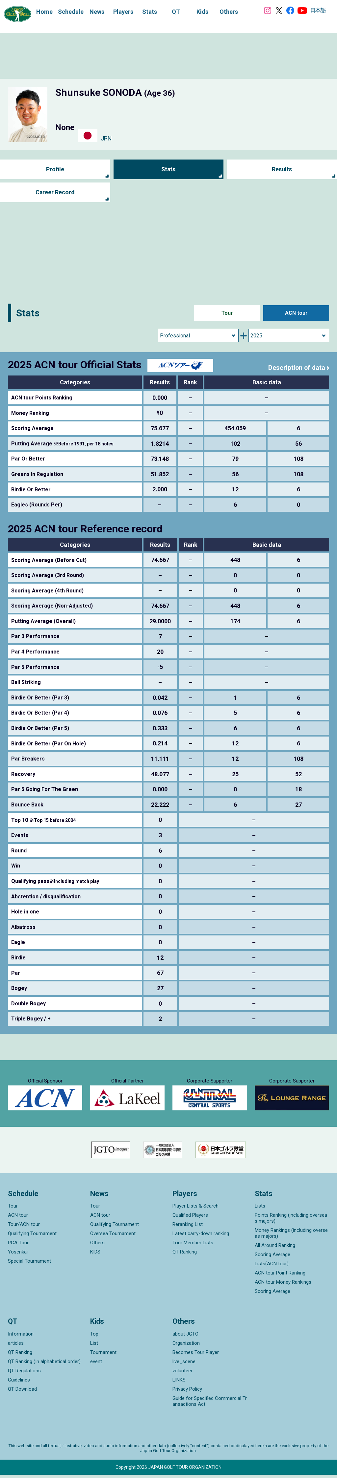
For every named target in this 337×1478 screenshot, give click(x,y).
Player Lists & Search (195, 1209)
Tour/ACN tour (24, 1228)
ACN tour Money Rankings (283, 1285)
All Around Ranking (275, 1249)
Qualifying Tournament (32, 1237)
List (94, 1346)
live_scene (183, 1365)
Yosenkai (18, 1255)
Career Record (55, 192)
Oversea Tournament (113, 1237)
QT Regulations (24, 1374)
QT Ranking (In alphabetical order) (44, 1365)
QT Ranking (184, 1255)
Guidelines (19, 1383)
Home (43, 11)
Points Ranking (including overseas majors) (291, 1221)
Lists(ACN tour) (272, 1267)
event (96, 1365)
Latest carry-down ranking (200, 1237)
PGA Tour (18, 1246)
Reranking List (187, 1228)
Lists (260, 1209)
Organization (186, 1346)
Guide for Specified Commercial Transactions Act (209, 1404)
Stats (168, 169)
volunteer (182, 1374)
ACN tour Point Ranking (280, 1276)
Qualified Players (190, 1218)
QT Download (22, 1392)
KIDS (95, 1255)
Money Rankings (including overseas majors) (291, 1236)
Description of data (296, 368)
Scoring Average (272, 1258)
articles (16, 1346)
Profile (55, 169)
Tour (227, 313)
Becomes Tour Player (195, 1356)
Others (97, 1246)
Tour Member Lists (192, 1246)
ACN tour (296, 313)
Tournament (103, 1356)
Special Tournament (29, 1264)
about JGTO (185, 1337)
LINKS (179, 1383)
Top (94, 1337)
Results (282, 169)
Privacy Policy (187, 1392)
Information (21, 1337)
